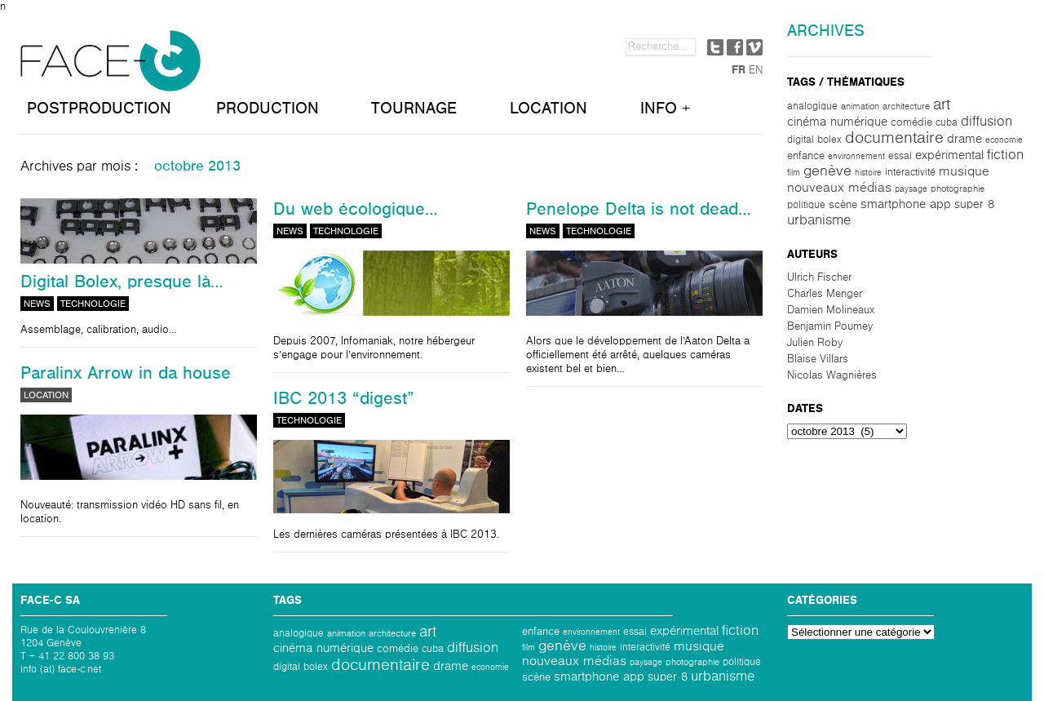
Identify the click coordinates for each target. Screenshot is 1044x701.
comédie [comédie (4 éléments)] (911, 122)
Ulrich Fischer (819, 277)
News (37, 303)
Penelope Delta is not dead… (638, 209)
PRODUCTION (267, 108)
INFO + (665, 108)
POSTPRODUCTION (99, 108)
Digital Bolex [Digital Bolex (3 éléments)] (814, 139)
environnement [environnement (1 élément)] (856, 156)
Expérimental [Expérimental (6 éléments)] (949, 155)
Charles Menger (824, 293)
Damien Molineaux (830, 310)
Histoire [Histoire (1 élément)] (868, 172)
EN (756, 70)
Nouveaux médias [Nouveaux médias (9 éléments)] (839, 187)
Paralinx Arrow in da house (125, 373)
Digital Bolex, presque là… (121, 282)
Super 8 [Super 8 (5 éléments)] (974, 204)
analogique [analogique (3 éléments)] (812, 106)
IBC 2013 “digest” (343, 398)
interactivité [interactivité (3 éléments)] (910, 172)
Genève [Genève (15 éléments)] (827, 171)
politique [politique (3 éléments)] (806, 205)
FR (738, 70)
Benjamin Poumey (830, 326)
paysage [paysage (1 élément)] (911, 188)
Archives (826, 31)
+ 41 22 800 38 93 (71, 656)
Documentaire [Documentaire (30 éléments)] (894, 137)
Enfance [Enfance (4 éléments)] (806, 156)
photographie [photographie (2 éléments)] (957, 188)
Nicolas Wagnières (832, 375)
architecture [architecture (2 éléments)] (906, 106)
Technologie (93, 303)
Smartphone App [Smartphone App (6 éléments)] (905, 204)
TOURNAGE (414, 108)
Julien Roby (815, 342)
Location (46, 395)
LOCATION (548, 108)
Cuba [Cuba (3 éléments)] (947, 122)
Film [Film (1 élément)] (793, 172)
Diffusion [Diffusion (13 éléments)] (986, 121)
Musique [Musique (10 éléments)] (964, 171)
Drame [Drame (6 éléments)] (964, 138)
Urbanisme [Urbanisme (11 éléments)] (819, 220)
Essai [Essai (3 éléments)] (900, 156)
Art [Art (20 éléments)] (941, 104)
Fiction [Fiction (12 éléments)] (1005, 155)
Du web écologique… (355, 209)
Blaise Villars (817, 359)
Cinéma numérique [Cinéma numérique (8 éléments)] (837, 121)
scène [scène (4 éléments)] (843, 205)
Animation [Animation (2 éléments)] (860, 106)
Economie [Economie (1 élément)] (1004, 139)
